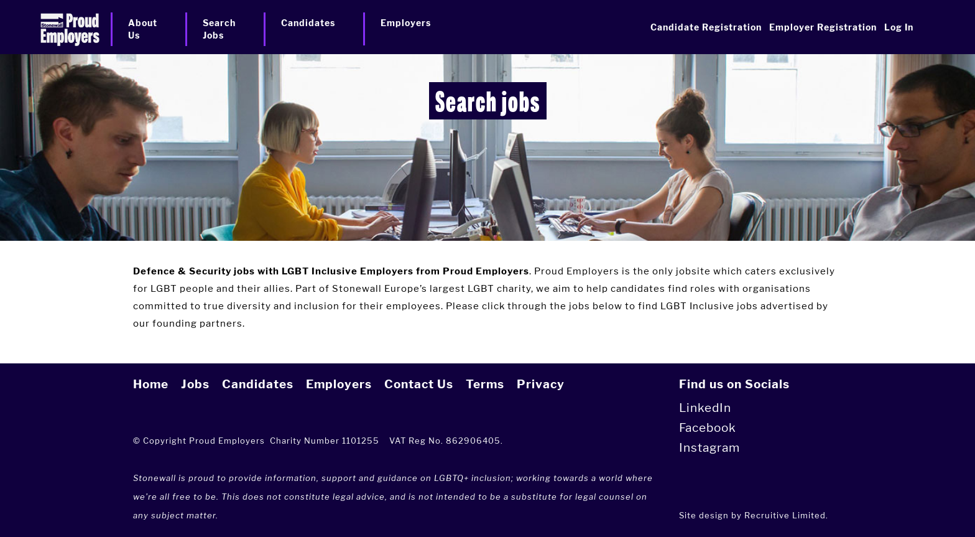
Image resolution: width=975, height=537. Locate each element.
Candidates (257, 384)
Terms (485, 384)
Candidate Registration (706, 27)
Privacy (541, 384)
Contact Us (418, 384)
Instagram (709, 448)
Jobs (195, 384)
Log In (898, 27)
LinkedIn (705, 408)
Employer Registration (823, 27)
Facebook (707, 428)
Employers (339, 384)
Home (151, 384)
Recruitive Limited (785, 515)
